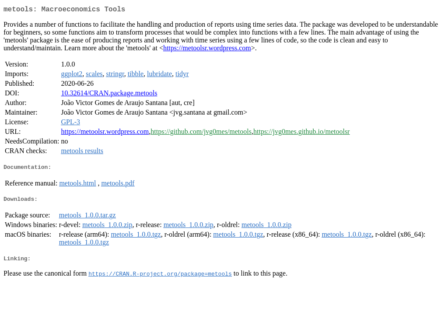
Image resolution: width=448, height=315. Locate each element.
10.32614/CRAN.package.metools (109, 94)
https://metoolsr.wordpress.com (207, 49)
